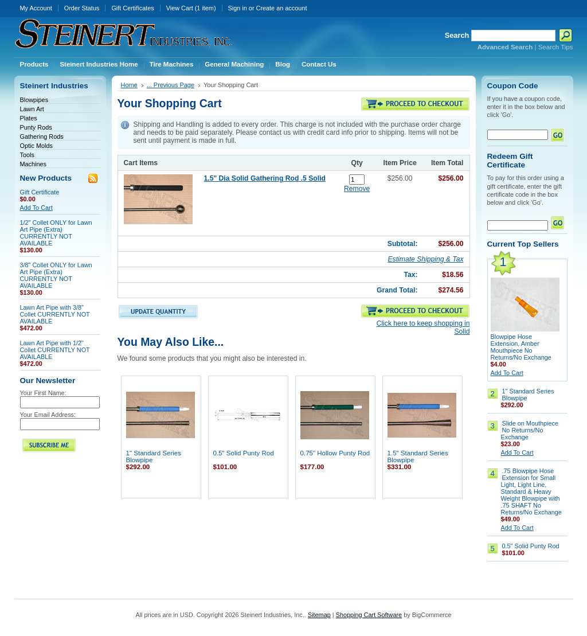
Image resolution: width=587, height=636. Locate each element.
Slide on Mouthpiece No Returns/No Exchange (530, 430)
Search (457, 35)
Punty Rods (36, 127)
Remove (357, 189)
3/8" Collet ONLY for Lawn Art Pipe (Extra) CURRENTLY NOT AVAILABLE (56, 275)
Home (129, 84)
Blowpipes (34, 99)
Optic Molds (36, 145)
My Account (36, 8)
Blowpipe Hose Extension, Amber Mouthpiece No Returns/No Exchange (521, 347)
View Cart (191, 8)
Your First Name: (43, 392)
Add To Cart (36, 207)
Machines (33, 164)
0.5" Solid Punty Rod (243, 453)
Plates (28, 118)
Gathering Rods (42, 136)
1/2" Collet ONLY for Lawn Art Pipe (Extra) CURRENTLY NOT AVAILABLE (56, 233)
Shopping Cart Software (369, 614)
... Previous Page (170, 84)
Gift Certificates (132, 8)
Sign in (237, 8)
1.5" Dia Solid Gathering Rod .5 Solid (265, 178)
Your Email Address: (48, 414)
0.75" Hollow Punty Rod (335, 453)
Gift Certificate (40, 192)
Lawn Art (32, 109)
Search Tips (555, 47)
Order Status (82, 8)
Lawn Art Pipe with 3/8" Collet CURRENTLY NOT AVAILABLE (55, 314)
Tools (27, 154)
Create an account (281, 8)
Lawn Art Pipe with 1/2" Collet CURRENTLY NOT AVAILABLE (55, 350)
